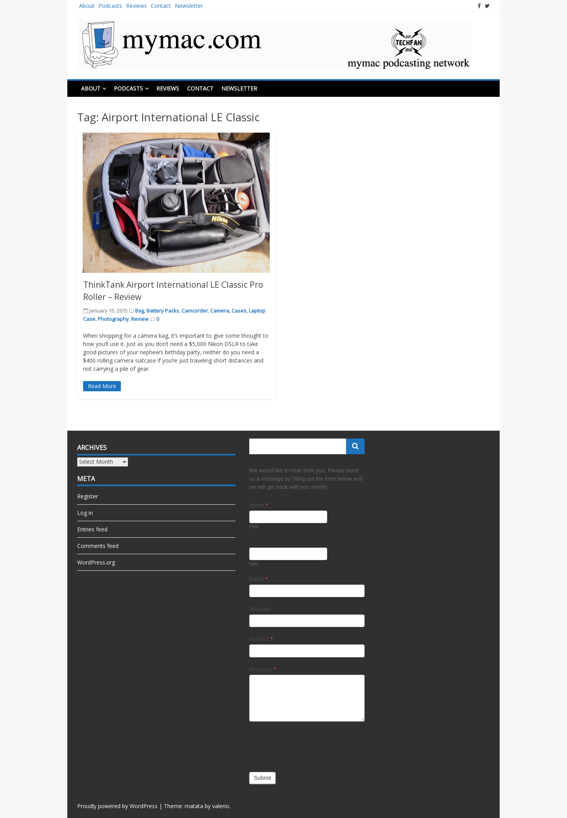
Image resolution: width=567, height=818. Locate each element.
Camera (219, 310)
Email (258, 579)
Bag (139, 310)
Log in (85, 512)
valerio (220, 806)
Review (139, 318)
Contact (161, 5)
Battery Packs (162, 310)
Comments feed (98, 546)
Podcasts (110, 5)
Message (262, 669)
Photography (113, 318)
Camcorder (195, 310)
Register (87, 496)
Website (259, 609)
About (86, 5)
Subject (261, 639)
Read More (102, 386)
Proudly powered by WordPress (117, 806)
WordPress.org (96, 562)
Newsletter (189, 5)
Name (258, 505)
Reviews (136, 5)
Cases (239, 310)
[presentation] (309, 744)
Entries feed (92, 529)
